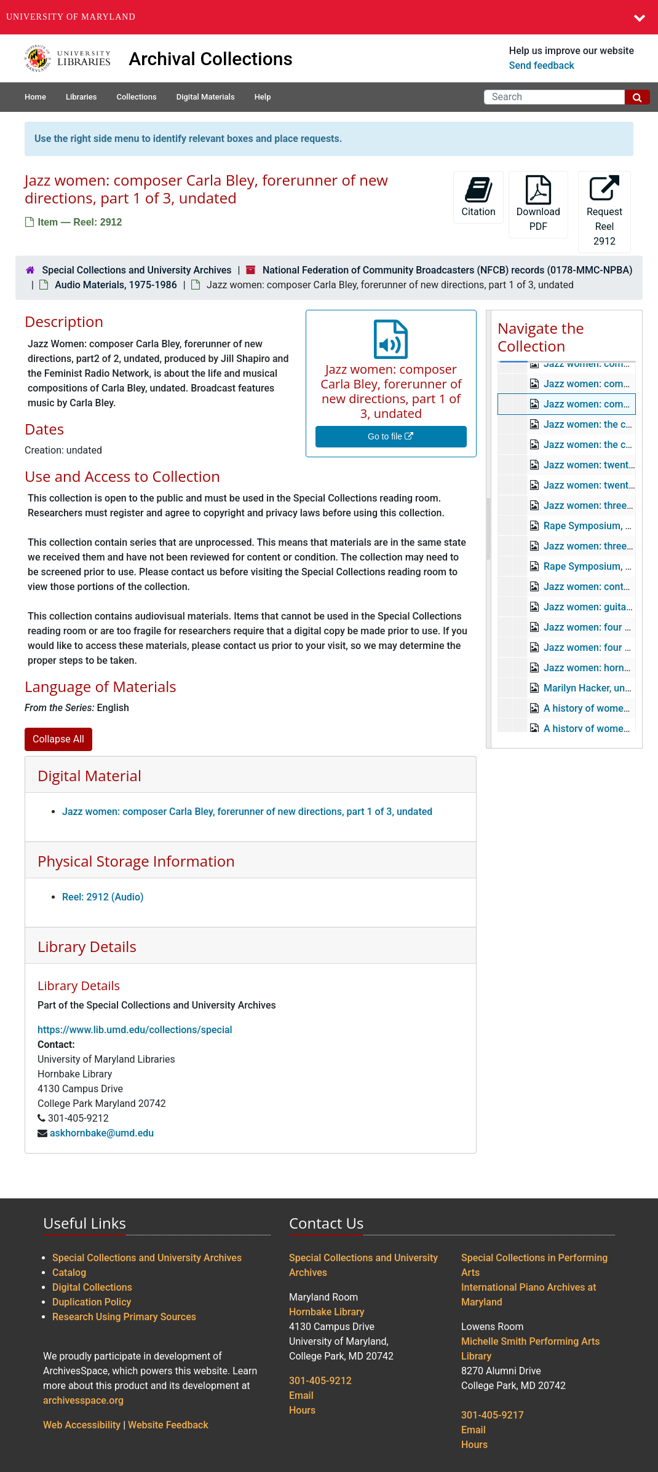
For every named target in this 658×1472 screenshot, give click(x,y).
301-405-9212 (320, 1381)
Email (301, 1395)
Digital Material (89, 775)
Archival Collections (211, 58)
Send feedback (541, 65)
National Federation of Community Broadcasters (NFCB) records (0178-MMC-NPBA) (448, 270)
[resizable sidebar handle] (488, 529)
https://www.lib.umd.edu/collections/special (135, 1030)
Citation (478, 196)
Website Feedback (168, 1425)
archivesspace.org (83, 1400)
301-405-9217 (492, 1415)
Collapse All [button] (58, 739)
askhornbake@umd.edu (102, 1133)
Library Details (87, 946)
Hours (302, 1410)
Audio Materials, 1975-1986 (116, 285)
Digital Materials (205, 96)
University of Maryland (71, 17)
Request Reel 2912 (604, 211)
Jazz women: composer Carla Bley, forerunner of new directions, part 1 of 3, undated (247, 811)
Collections (136, 96)
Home (35, 96)
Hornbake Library (327, 1312)
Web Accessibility (82, 1425)
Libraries (81, 96)
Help (263, 96)
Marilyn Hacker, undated (597, 688)
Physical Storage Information (136, 861)
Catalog (69, 1272)
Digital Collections (92, 1287)
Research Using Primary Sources (124, 1317)
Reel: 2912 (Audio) (103, 897)
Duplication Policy (91, 1302)
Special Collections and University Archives (136, 270)
